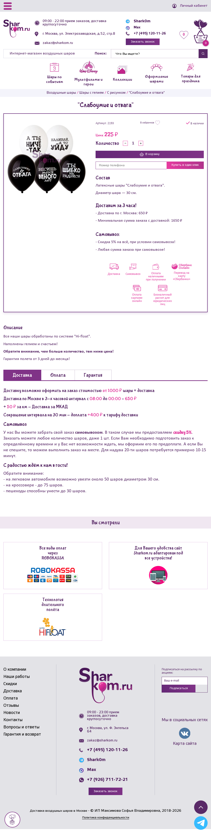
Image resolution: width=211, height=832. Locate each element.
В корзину (149, 157)
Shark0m (137, 22)
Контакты (13, 723)
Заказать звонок (140, 42)
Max (133, 28)
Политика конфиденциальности (105, 820)
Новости (11, 715)
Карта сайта (185, 747)
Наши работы (16, 679)
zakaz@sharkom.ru (59, 46)
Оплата (10, 701)
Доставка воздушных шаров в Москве (58, 813)
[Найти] (155, 56)
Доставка (12, 694)
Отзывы (11, 708)
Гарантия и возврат (22, 737)
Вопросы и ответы (21, 730)
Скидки (10, 686)
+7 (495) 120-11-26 (147, 34)
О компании (14, 672)
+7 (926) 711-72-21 (107, 782)
